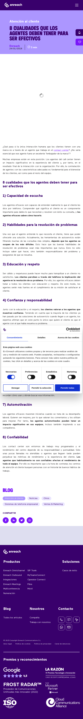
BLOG (8, 490)
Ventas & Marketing (53, 504)
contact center (61, 150)
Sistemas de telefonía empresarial (21, 504)
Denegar (16, 388)
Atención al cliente (14, 498)
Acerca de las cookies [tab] (68, 337)
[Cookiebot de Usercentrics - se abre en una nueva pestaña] (68, 330)
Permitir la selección (41, 388)
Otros (46, 498)
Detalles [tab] (41, 337)
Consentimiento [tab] (14, 337)
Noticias (33, 498)
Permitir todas (67, 388)
